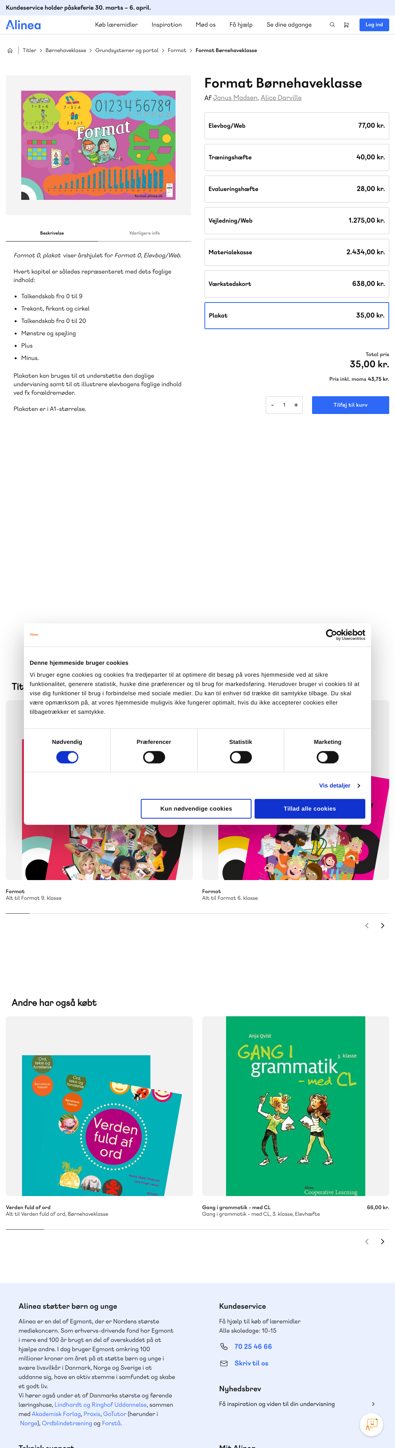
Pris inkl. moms (347, 379)
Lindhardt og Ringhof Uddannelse (101, 1214)
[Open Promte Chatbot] (371, 1424)
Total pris (377, 354)
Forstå (111, 1233)
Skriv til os (251, 1173)
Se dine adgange (289, 24)
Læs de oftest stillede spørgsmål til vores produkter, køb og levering (92, 1360)
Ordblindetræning (67, 1233)
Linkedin (371, 1390)
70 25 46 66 (253, 1156)
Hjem (10, 50)
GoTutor (115, 1224)
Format (177, 50)
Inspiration (167, 24)
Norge (28, 1233)
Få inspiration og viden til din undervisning (277, 1214)
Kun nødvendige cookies (196, 809)
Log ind (374, 24)
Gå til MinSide (241, 1273)
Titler (29, 50)
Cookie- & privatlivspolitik (264, 1426)
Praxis (92, 1224)
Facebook (334, 1390)
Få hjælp (241, 24)
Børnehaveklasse (66, 50)
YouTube (353, 1390)
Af (208, 98)
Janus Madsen (235, 97)
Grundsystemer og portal (127, 50)
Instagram (316, 1390)
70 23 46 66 (52, 1298)
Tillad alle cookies (310, 809)
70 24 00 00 (253, 1345)
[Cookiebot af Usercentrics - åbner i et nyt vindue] (331, 634)
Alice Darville (281, 97)
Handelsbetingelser (319, 1426)
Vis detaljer (335, 785)
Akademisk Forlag (56, 1224)
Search (332, 25)
